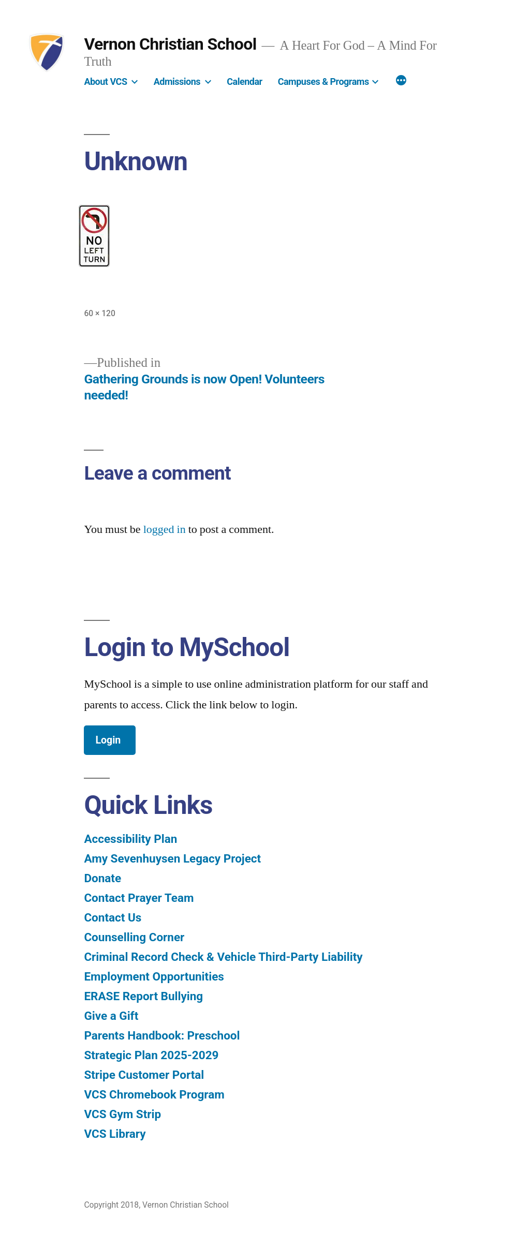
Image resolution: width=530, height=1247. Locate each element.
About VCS (105, 81)
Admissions (177, 81)
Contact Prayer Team (139, 897)
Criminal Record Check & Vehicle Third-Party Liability (223, 956)
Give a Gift (111, 1015)
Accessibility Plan (130, 838)
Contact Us (112, 917)
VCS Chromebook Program (154, 1094)
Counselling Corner (134, 937)
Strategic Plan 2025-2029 (151, 1055)
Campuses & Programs (323, 81)
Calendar (244, 81)
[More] (401, 82)
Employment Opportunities (154, 976)
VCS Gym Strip (122, 1114)
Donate (102, 878)
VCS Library (114, 1133)
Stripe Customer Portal (144, 1074)
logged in (164, 529)
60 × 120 (99, 313)
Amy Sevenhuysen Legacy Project (172, 858)
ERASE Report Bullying (143, 996)
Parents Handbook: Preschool (162, 1035)
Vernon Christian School (170, 44)
